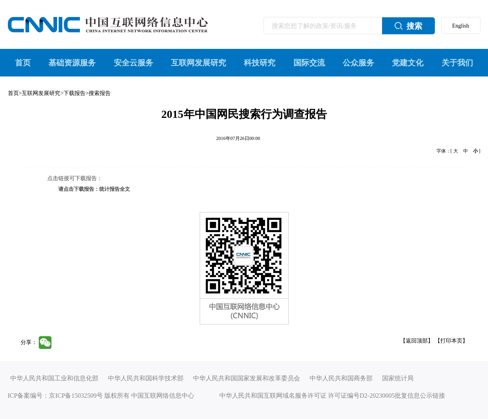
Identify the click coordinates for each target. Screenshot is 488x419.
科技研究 (259, 62)
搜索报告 (100, 93)
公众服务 (358, 62)
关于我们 (457, 62)
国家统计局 (398, 378)
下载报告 (74, 93)
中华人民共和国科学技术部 (146, 378)
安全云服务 (133, 62)
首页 (23, 62)
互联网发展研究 (198, 62)
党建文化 (407, 62)
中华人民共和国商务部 (341, 378)
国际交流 (309, 62)
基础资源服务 (72, 62)
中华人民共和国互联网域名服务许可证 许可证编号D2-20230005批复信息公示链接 (332, 395)
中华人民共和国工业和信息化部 (54, 378)
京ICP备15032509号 (76, 395)
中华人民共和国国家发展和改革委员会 (246, 378)
